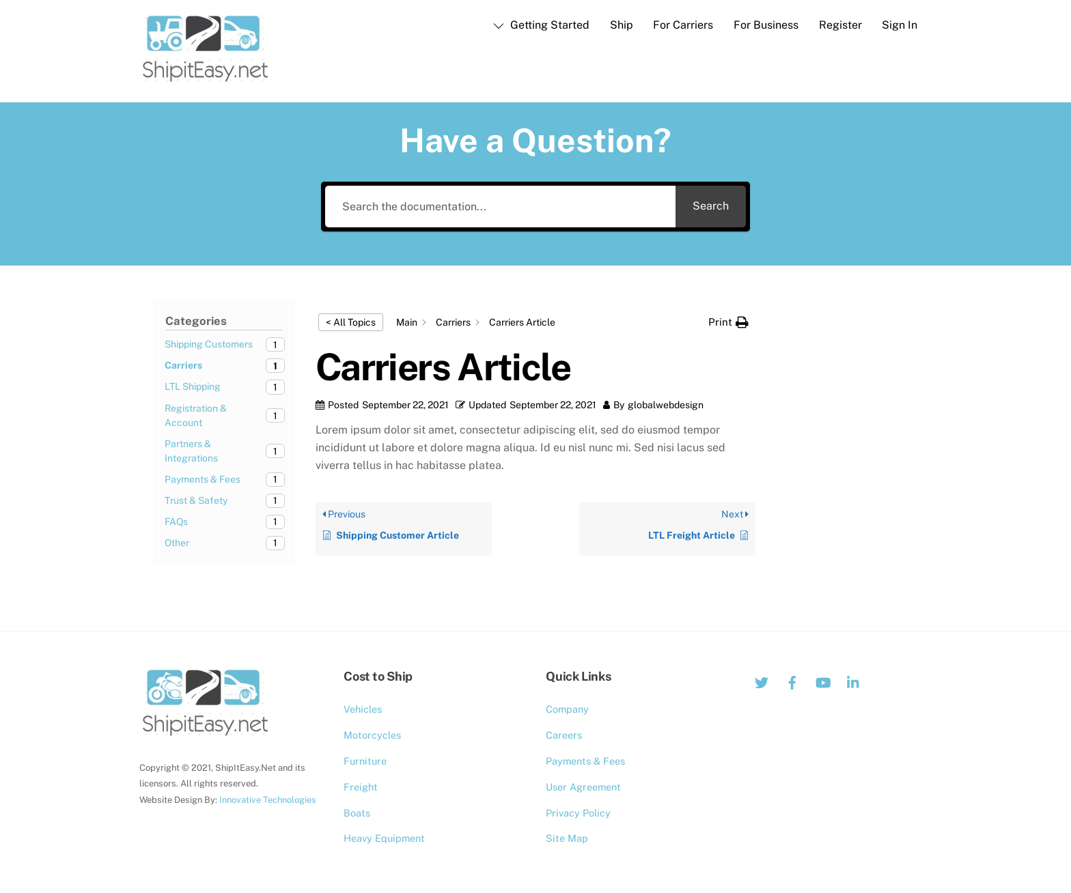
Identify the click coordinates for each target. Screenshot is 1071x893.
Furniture (365, 761)
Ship (621, 24)
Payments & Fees (585, 761)
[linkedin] (853, 681)
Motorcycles (372, 735)
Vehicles (363, 709)
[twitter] (761, 681)
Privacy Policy (578, 813)
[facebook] (792, 681)
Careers (564, 735)
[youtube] (823, 681)
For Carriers (683, 24)
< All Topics (351, 322)
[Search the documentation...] (500, 206)
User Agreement (583, 787)
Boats (357, 813)
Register (840, 24)
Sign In (899, 24)
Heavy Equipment (384, 838)
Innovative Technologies (267, 800)
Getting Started (541, 24)
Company (567, 709)
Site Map (567, 838)
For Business (766, 24)
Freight (361, 787)
